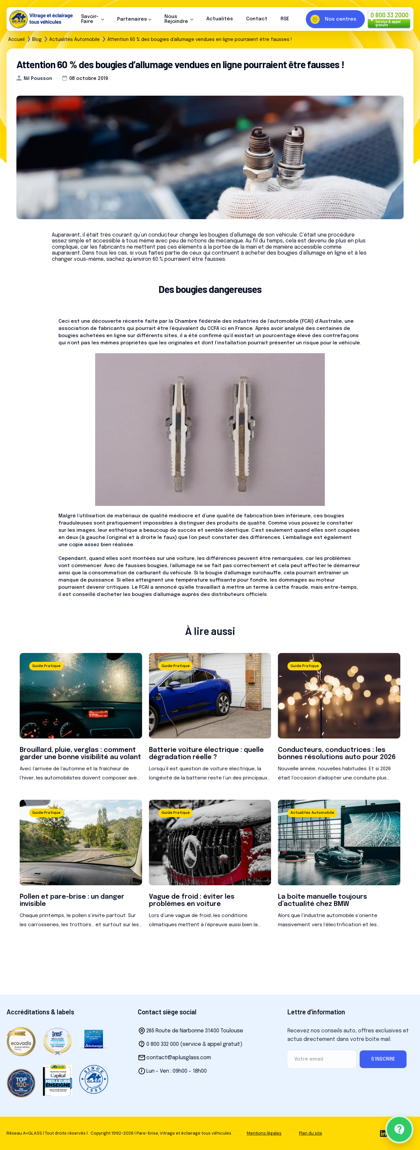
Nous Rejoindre (176, 19)
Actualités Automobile (74, 39)
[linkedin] (383, 1133)
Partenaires (132, 19)
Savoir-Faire (89, 19)
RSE (285, 19)
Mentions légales (264, 1133)
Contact (256, 19)
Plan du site (310, 1133)
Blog (37, 39)
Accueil (16, 39)
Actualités (219, 19)
